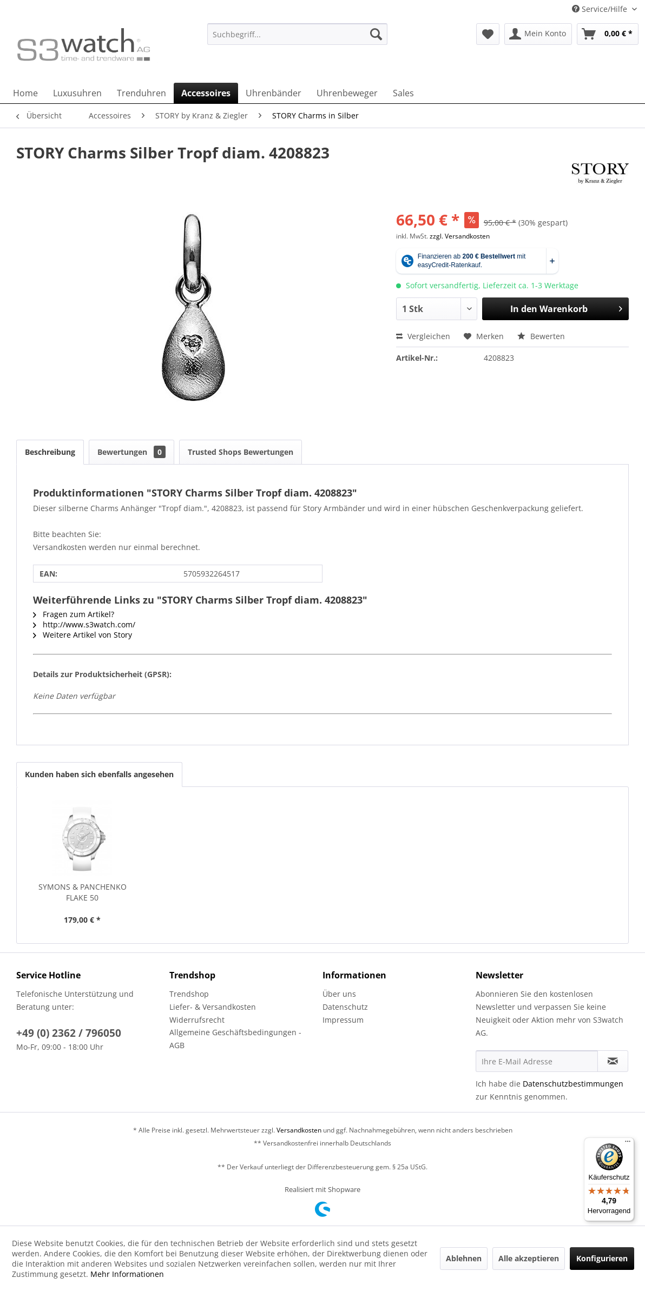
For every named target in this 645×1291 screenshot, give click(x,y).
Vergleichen (423, 336)
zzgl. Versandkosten (460, 236)
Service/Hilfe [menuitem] (600, 9)
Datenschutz (345, 1007)
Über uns (339, 994)
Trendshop (189, 994)
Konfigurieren (602, 1258)
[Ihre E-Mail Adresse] (537, 1061)
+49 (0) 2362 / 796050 (68, 1033)
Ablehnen (464, 1258)
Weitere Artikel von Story (82, 635)
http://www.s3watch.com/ (84, 624)
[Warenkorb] (608, 34)
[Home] (25, 93)
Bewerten (541, 336)
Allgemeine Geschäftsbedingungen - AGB (235, 1038)
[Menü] (627, 1143)
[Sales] (403, 93)
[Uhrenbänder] (273, 93)
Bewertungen (131, 452)
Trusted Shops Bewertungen (240, 452)
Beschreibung (50, 452)
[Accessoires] (206, 93)
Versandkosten (299, 1130)
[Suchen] (376, 34)
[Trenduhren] (141, 93)
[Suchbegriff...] (297, 34)
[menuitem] (297, 39)
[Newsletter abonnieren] (612, 1061)
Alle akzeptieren (528, 1258)
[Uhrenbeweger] (347, 93)
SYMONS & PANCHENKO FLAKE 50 (82, 892)
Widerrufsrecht (197, 1020)
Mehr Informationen (127, 1274)
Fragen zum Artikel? (73, 614)
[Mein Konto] (538, 34)
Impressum (343, 1020)
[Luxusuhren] (77, 93)
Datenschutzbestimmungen (573, 1083)
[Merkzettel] (487, 34)
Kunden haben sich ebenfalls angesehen (99, 774)
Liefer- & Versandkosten (212, 1007)
